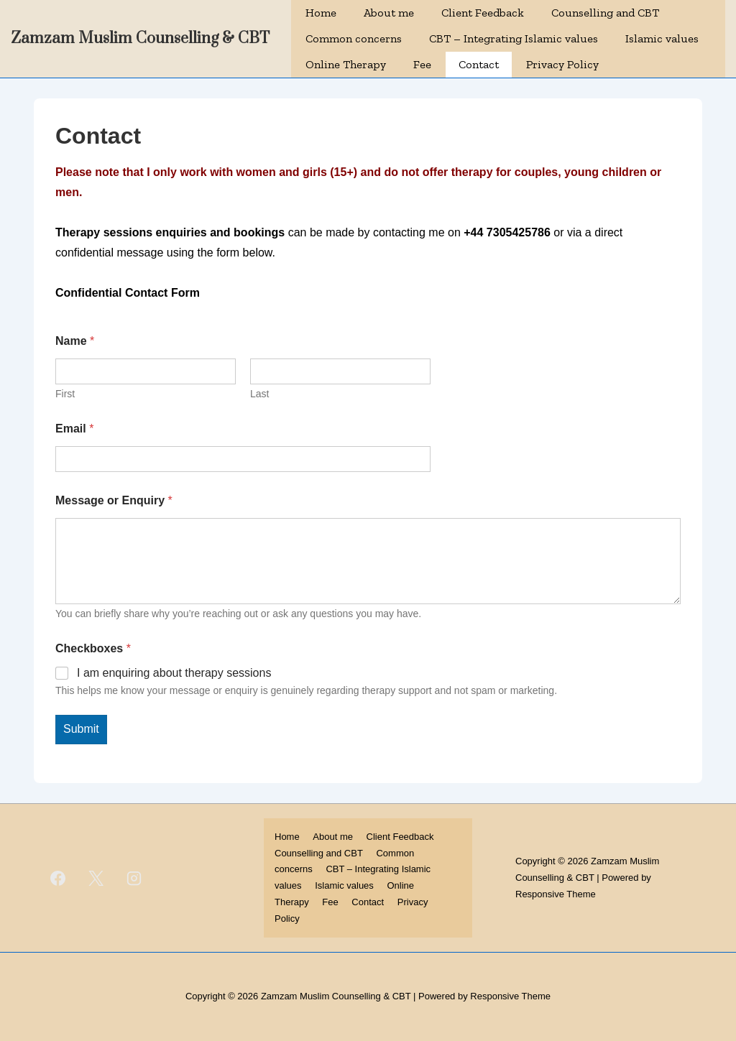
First (65, 393)
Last (259, 393)
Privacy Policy (562, 64)
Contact (479, 64)
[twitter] (96, 878)
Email (74, 428)
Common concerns (353, 38)
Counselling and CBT (605, 12)
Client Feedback (482, 12)
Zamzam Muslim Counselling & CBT (140, 38)
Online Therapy (345, 64)
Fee (422, 64)
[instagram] (134, 878)
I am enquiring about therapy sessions (174, 673)
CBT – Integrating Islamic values (513, 38)
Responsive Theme (555, 894)
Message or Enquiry (113, 500)
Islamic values (662, 38)
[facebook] (58, 878)
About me (389, 12)
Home (320, 12)
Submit (81, 729)
